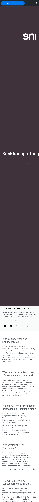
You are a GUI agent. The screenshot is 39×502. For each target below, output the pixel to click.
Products (9, 163)
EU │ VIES (15, 163)
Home (4, 163)
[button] (3, 37)
